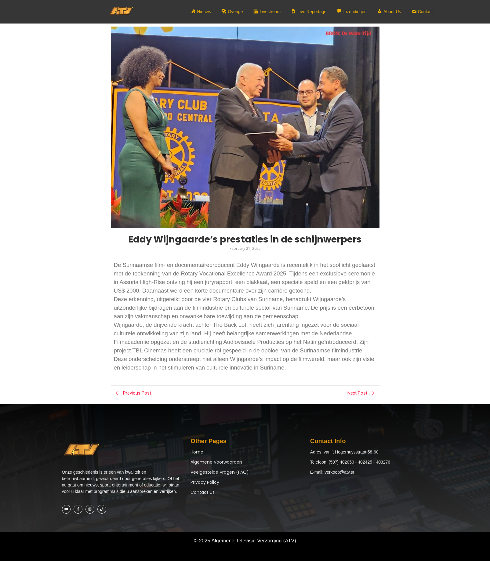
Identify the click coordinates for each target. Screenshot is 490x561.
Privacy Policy (205, 482)
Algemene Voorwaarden (216, 462)
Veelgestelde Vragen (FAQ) (220, 472)
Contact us (203, 492)
